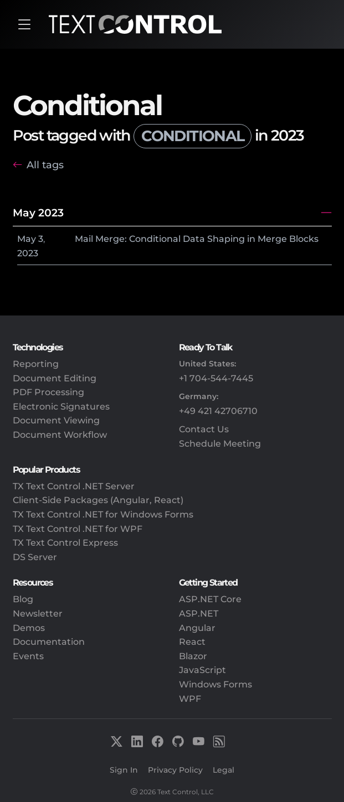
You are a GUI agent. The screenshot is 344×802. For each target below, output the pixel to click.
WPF (190, 699)
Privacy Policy (175, 770)
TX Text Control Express (65, 542)
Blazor (193, 656)
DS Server (35, 557)
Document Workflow (60, 435)
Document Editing (54, 378)
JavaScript (202, 670)
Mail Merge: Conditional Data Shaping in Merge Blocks (197, 239)
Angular (197, 628)
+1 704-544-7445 (216, 378)
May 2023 (38, 212)
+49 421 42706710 (218, 411)
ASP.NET (198, 613)
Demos (29, 628)
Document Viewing (56, 420)
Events (28, 656)
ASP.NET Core (210, 599)
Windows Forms (215, 684)
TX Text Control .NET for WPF (77, 529)
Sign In (124, 770)
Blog (23, 599)
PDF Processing (48, 392)
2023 (27, 253)
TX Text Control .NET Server (74, 486)
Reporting (36, 364)
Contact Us (204, 429)
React (192, 642)
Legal (223, 770)
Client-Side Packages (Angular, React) (98, 500)
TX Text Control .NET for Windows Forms (103, 514)
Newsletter (38, 613)
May (26, 239)
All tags (45, 164)
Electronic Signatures (61, 406)
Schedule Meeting (220, 443)
